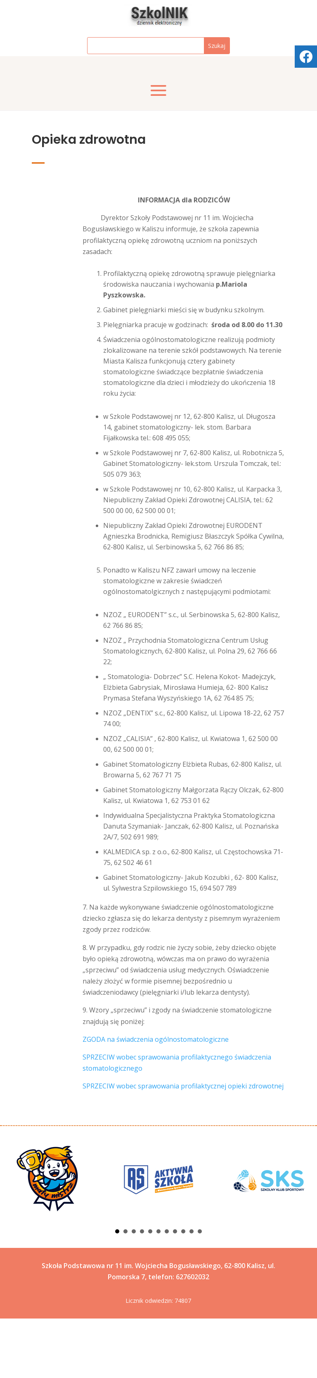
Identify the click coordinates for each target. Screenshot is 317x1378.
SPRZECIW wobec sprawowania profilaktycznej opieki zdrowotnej (183, 1145)
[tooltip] (306, 56)
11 (200, 1291)
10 (191, 1291)
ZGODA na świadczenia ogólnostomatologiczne (156, 1098)
